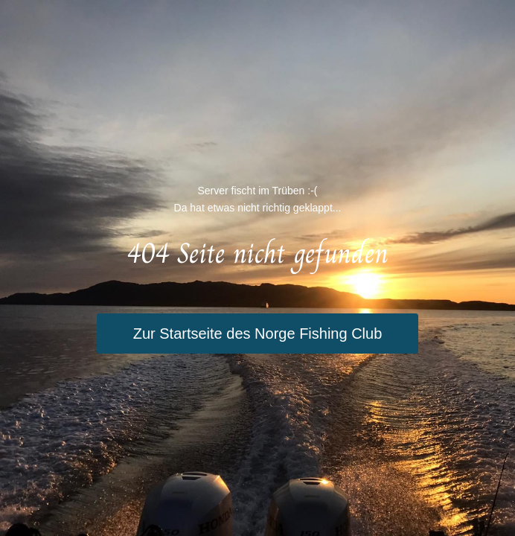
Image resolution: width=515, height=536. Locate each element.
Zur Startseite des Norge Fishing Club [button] (258, 333)
